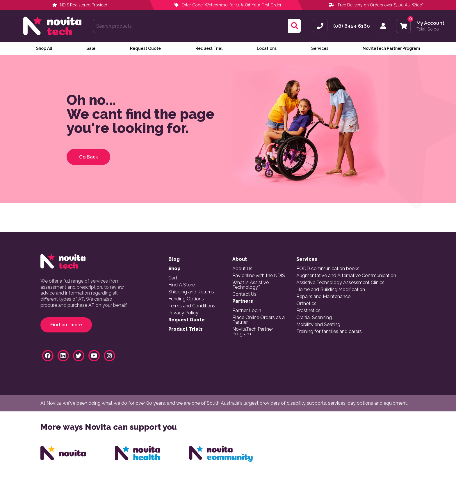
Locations (267, 48)
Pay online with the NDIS (258, 275)
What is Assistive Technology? (250, 285)
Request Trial (208, 48)
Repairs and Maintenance (323, 296)
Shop (174, 268)
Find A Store (181, 285)
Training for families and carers (329, 331)
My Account (430, 23)
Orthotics (306, 303)
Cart (172, 278)
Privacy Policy (183, 313)
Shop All (44, 48)
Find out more (66, 324)
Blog (174, 259)
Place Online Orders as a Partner (258, 320)
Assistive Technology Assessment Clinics (340, 282)
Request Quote (145, 48)
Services (319, 48)
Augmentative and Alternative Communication (346, 275)
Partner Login (246, 310)
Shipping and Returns (191, 292)
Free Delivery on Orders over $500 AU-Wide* (380, 5)
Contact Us (244, 294)
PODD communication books (327, 268)
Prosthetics (308, 310)
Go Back (88, 157)
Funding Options (186, 299)
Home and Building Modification (330, 289)
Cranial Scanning (314, 317)
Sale (90, 48)
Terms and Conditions (191, 306)
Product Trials (185, 329)
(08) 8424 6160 (351, 26)
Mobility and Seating (318, 324)
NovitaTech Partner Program (391, 48)
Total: (427, 29)
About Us (242, 268)
